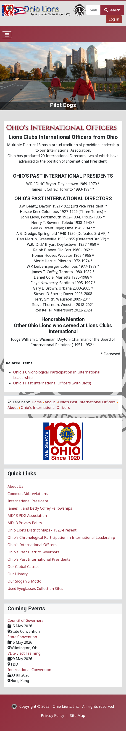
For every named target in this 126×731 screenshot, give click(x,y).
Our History (18, 573)
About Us (15, 486)
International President (28, 500)
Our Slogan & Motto (24, 581)
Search (112, 10)
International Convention (29, 669)
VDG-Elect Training (24, 653)
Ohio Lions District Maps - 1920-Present (42, 530)
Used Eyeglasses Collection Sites (35, 588)
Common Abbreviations (28, 493)
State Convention (22, 636)
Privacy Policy (52, 715)
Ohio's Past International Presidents (39, 559)
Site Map (77, 715)
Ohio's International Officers (32, 544)
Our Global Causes (23, 566)
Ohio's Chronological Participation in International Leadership (61, 537)
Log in (114, 19)
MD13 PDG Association (27, 515)
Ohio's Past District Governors (33, 552)
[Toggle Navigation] (7, 34)
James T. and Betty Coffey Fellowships (40, 508)
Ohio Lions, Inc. (66, 706)
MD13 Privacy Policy (25, 522)
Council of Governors (25, 620)
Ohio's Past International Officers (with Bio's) (52, 383)
